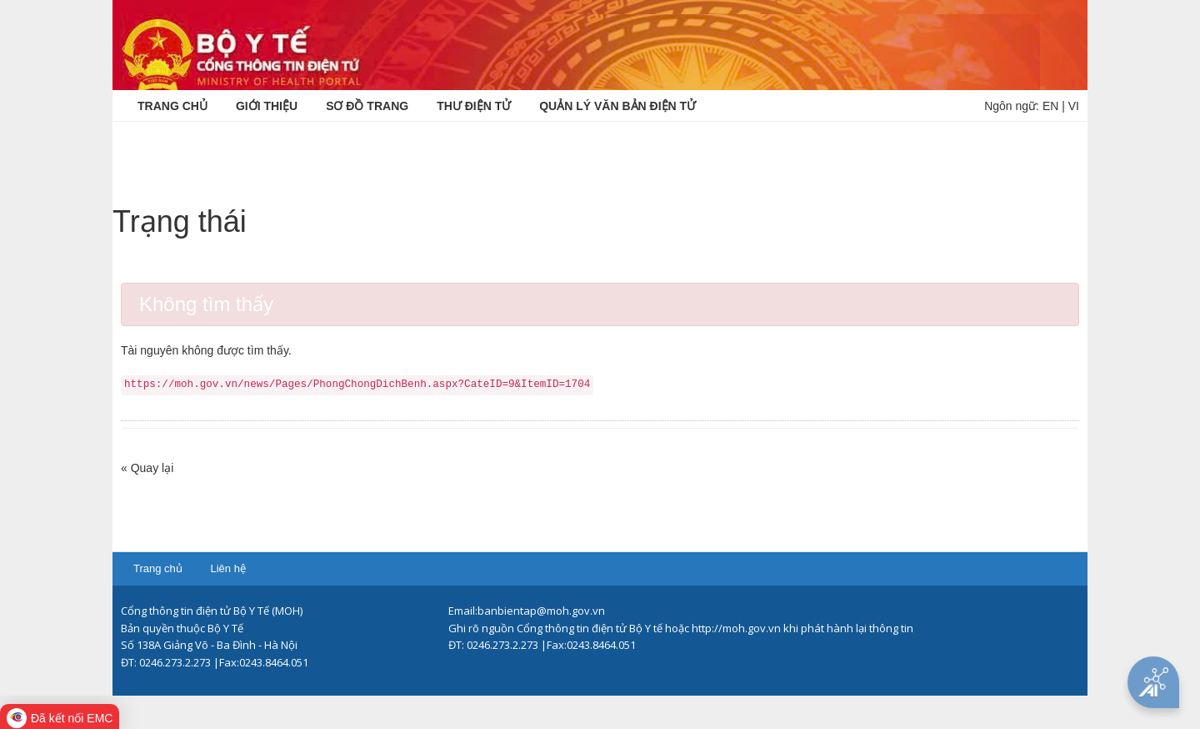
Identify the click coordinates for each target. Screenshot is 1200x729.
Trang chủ (157, 568)
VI (1073, 106)
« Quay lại (147, 468)
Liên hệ (227, 568)
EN (1050, 106)
